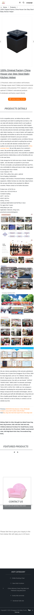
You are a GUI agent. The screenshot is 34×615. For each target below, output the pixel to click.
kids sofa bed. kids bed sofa (20, 424)
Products (13, 7)
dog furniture (7, 424)
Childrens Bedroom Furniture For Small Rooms (14, 427)
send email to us (17, 99)
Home (5, 7)
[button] (19, 3)
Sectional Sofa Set (18, 600)
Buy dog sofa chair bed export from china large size (17, 412)
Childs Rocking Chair (18, 578)
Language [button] (29, 2)
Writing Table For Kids (7, 422)
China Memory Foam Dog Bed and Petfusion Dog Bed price (18, 589)
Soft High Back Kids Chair (12, 431)
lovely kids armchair (19, 595)
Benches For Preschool (13, 429)
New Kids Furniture (18, 583)
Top (29, 610)
